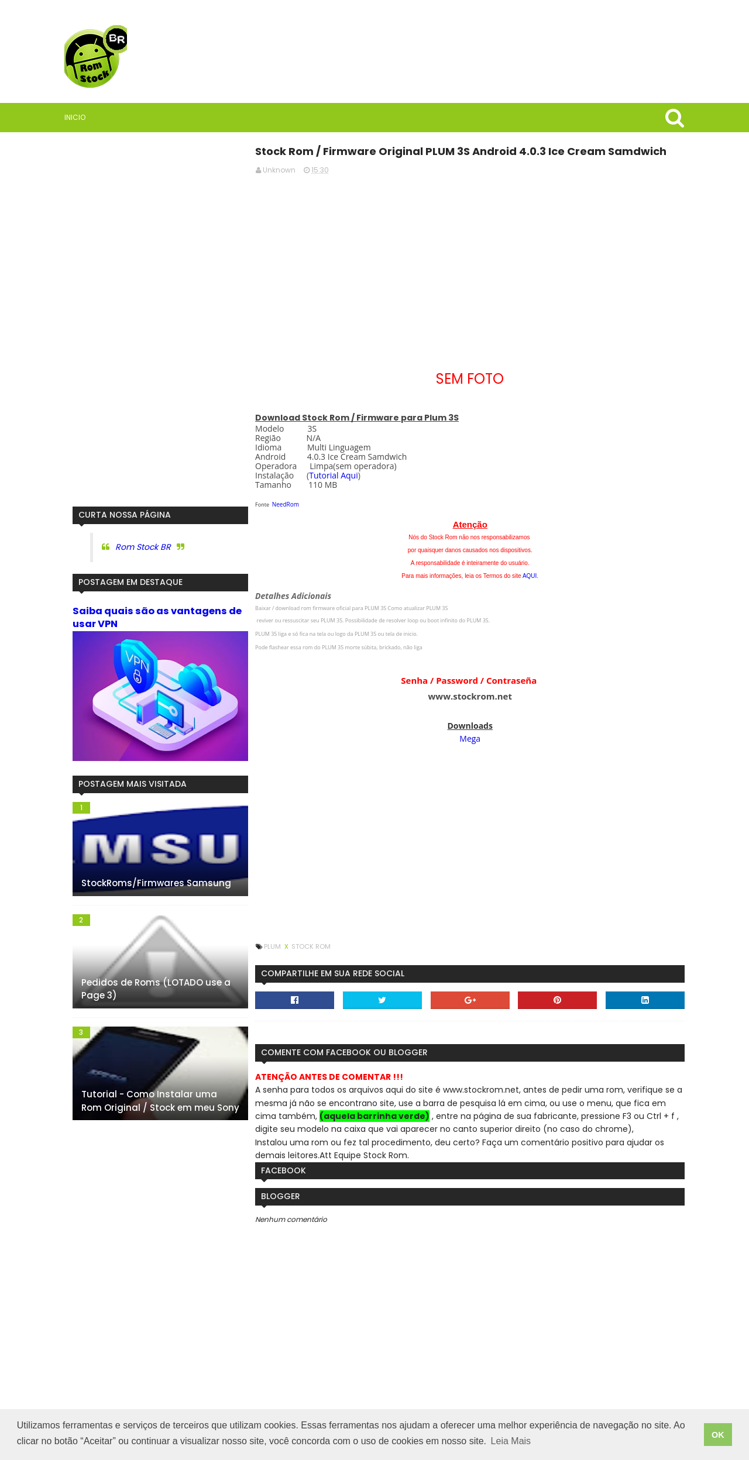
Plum (276, 946)
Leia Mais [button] (511, 1442)
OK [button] (718, 1435)
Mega (471, 738)
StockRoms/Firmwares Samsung (149, 882)
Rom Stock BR (135, 547)
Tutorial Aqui (336, 475)
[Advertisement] (471, 266)
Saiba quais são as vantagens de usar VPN (149, 617)
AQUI (531, 576)
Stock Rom (314, 946)
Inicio (75, 117)
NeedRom (288, 504)
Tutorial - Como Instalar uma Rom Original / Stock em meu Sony (153, 1100)
